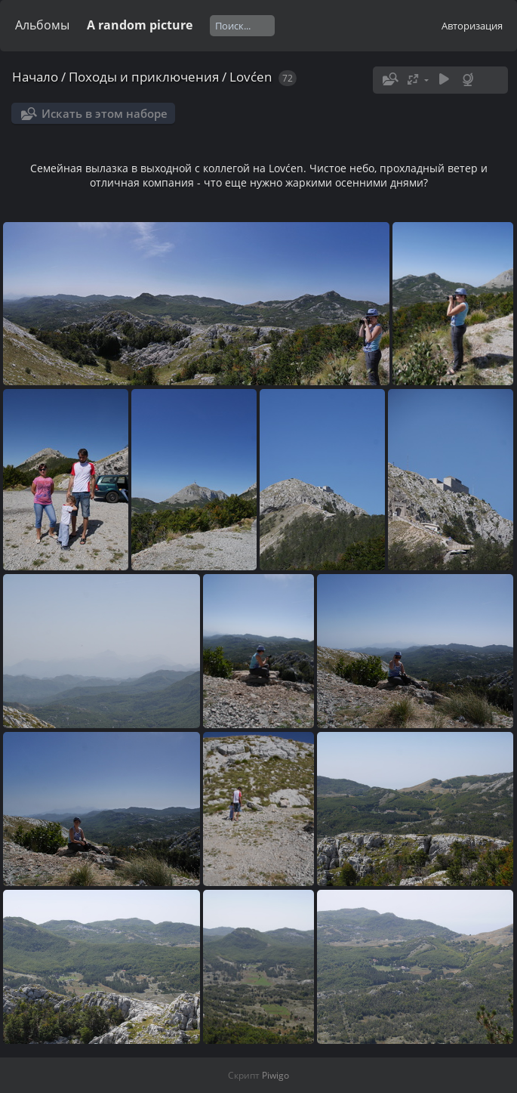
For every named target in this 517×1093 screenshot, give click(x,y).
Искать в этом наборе (105, 113)
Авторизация (472, 25)
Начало (35, 76)
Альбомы (42, 25)
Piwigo (275, 1075)
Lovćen (250, 76)
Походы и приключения (144, 76)
